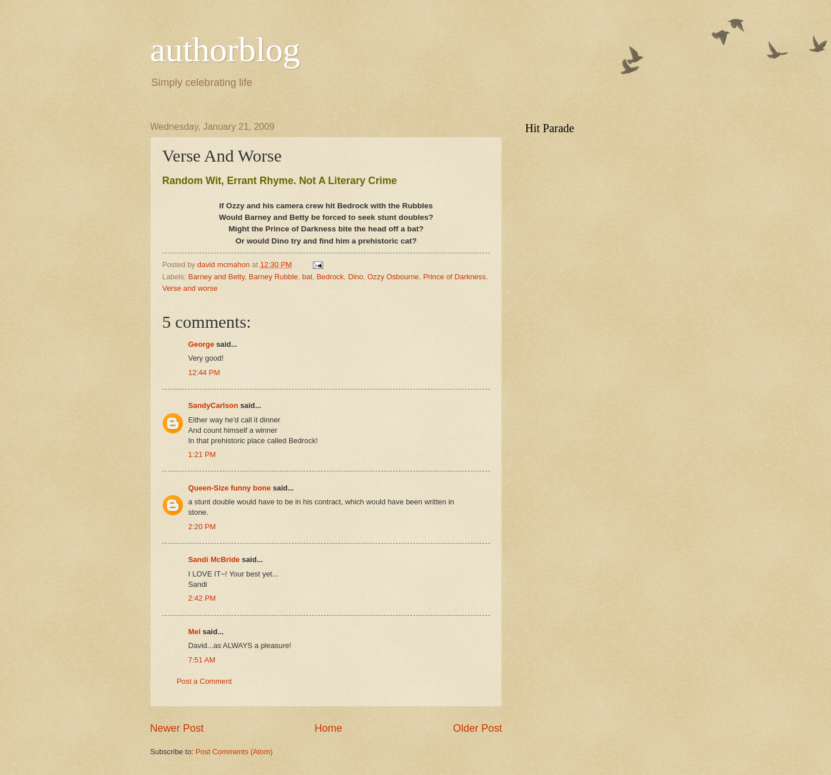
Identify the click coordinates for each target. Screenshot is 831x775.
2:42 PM (202, 598)
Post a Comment (204, 681)
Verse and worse (190, 288)
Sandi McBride (213, 559)
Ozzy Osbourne (393, 276)
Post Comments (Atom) (234, 751)
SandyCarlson (213, 405)
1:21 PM (202, 454)
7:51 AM (201, 660)
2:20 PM (202, 526)
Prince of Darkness (454, 276)
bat (307, 276)
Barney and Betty (216, 276)
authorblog (225, 50)
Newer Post (177, 728)
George (201, 344)
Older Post (477, 728)
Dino (355, 276)
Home (328, 728)
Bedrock (329, 276)
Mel (194, 631)
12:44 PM (204, 372)
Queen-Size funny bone (229, 488)
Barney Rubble (273, 276)
